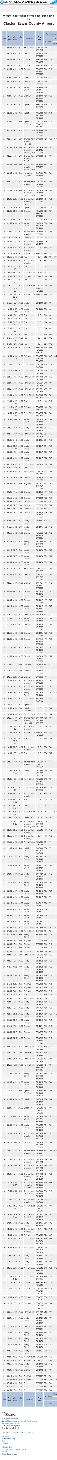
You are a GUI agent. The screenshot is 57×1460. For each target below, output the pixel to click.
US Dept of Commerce (10, 1419)
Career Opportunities (9, 1454)
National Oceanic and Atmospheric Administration (19, 1421)
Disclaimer (5, 1436)
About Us (5, 1452)
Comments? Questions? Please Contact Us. (17, 1432)
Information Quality (8, 1439)
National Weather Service (11, 1423)
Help (3, 1441)
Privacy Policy (7, 1447)
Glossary (5, 1443)
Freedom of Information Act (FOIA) (14, 1449)
